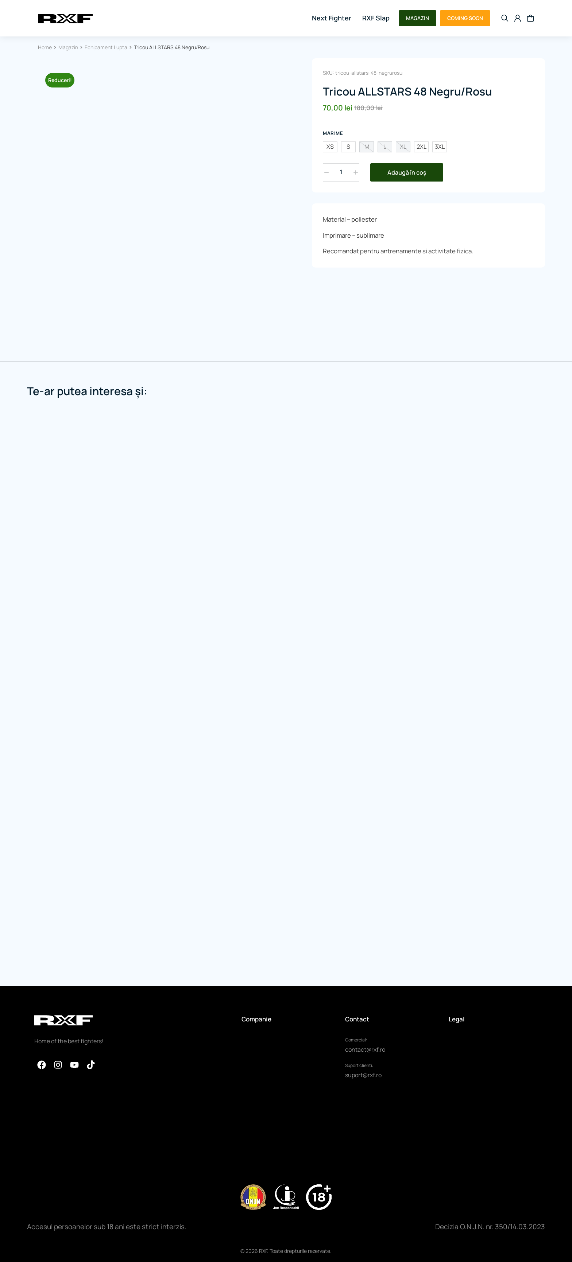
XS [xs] (330, 147)
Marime (333, 133)
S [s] (348, 147)
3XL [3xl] (440, 147)
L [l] (384, 147)
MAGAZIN (417, 18)
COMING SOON (465, 18)
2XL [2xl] (421, 147)
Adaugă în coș (406, 172)
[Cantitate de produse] (341, 172)
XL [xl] (403, 147)
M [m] (366, 147)
